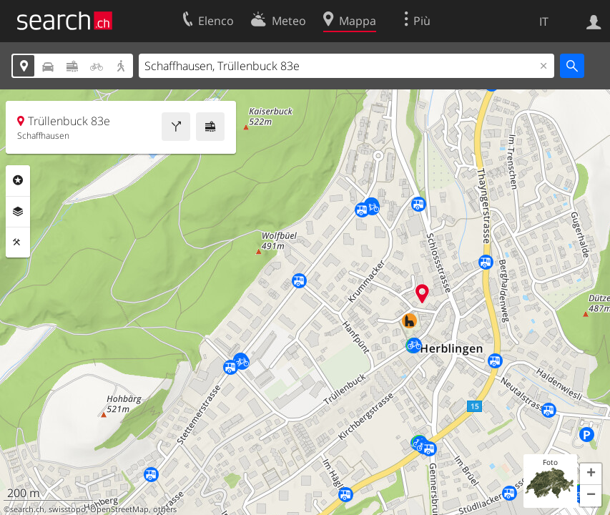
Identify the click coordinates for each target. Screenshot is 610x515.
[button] (590, 474)
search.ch (27, 509)
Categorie (18, 180)
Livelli (18, 212)
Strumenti (18, 242)
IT (543, 21)
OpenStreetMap (119, 509)
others (165, 509)
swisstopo (67, 509)
